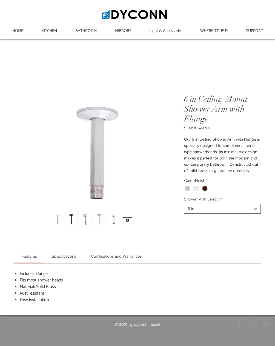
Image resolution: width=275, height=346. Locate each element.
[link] (29, 256)
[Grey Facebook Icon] (239, 324)
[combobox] (222, 209)
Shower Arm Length (203, 199)
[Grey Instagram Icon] (252, 324)
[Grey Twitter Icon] (266, 324)
